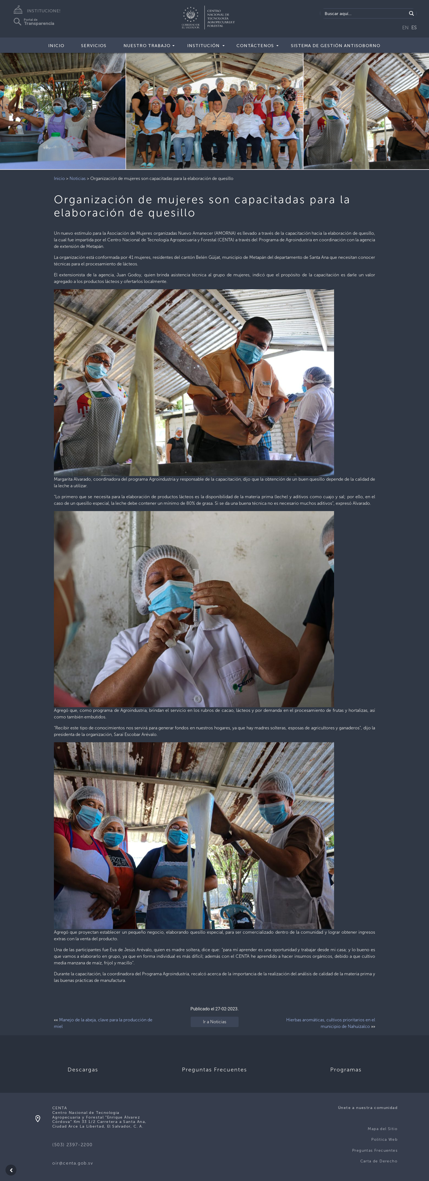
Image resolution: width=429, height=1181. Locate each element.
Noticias (77, 178)
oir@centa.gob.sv (72, 1163)
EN (405, 28)
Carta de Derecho (379, 1161)
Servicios (93, 45)
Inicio (56, 45)
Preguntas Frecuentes (375, 1150)
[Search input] (365, 13)
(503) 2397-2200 (72, 1144)
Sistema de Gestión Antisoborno (335, 45)
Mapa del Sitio (383, 1128)
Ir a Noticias (214, 1021)
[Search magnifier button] (411, 13)
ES (414, 28)
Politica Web (384, 1139)
